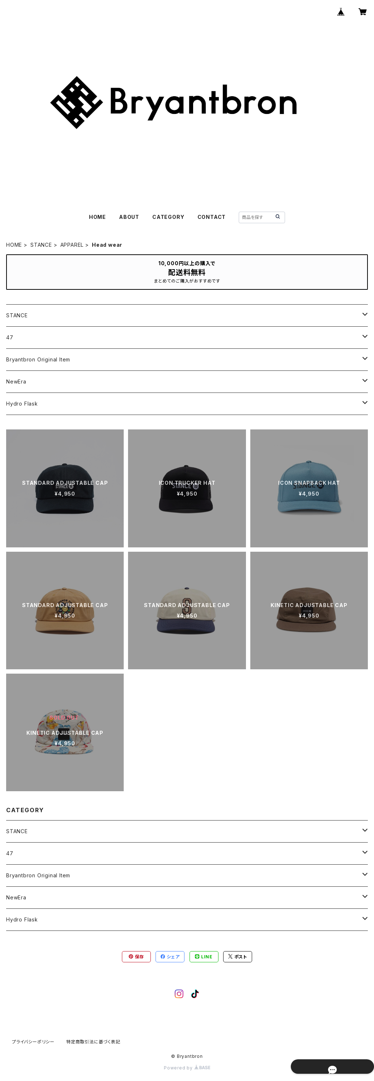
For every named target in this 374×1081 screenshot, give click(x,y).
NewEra (16, 381)
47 (9, 337)
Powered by (187, 1068)
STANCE (41, 245)
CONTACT (211, 217)
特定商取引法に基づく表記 (93, 1041)
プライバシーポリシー (33, 1041)
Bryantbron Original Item (38, 359)
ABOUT (129, 217)
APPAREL (72, 245)
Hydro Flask (22, 403)
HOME (97, 217)
